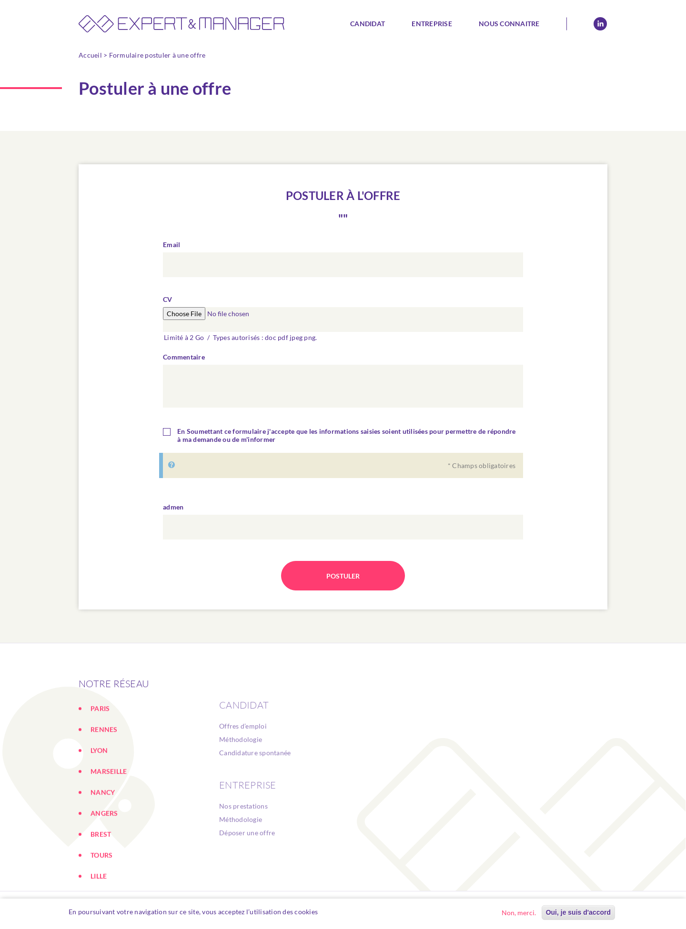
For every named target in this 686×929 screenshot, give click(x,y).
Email (171, 244)
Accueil (90, 55)
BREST (101, 882)
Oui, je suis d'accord (578, 913)
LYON (99, 798)
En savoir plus (344, 912)
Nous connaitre (509, 24)
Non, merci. (519, 913)
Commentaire (184, 357)
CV (167, 299)
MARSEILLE (109, 819)
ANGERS (104, 861)
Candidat (367, 24)
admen (173, 507)
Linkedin (600, 23)
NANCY (103, 840)
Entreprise (432, 24)
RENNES (104, 777)
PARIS (100, 756)
